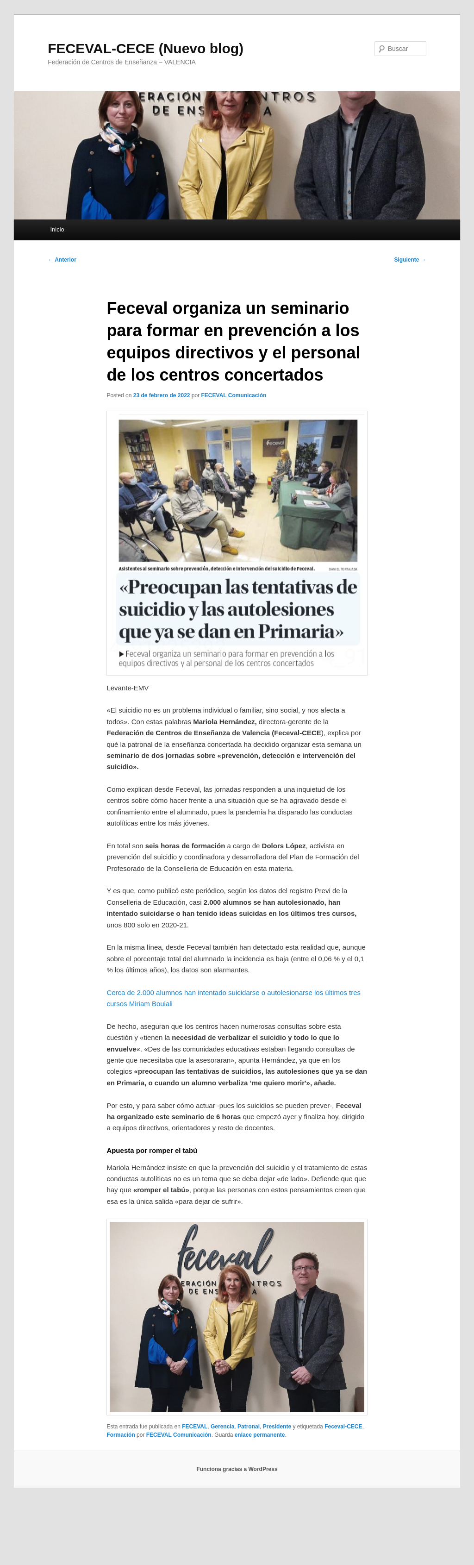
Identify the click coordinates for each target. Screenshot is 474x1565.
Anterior (62, 260)
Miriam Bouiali (151, 1004)
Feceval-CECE (343, 1426)
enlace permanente (260, 1435)
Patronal (248, 1426)
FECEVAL (194, 1426)
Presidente (277, 1426)
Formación (120, 1435)
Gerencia (222, 1426)
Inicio (57, 229)
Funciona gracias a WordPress (236, 1469)
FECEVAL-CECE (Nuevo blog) (145, 48)
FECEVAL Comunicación (234, 395)
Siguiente (410, 260)
